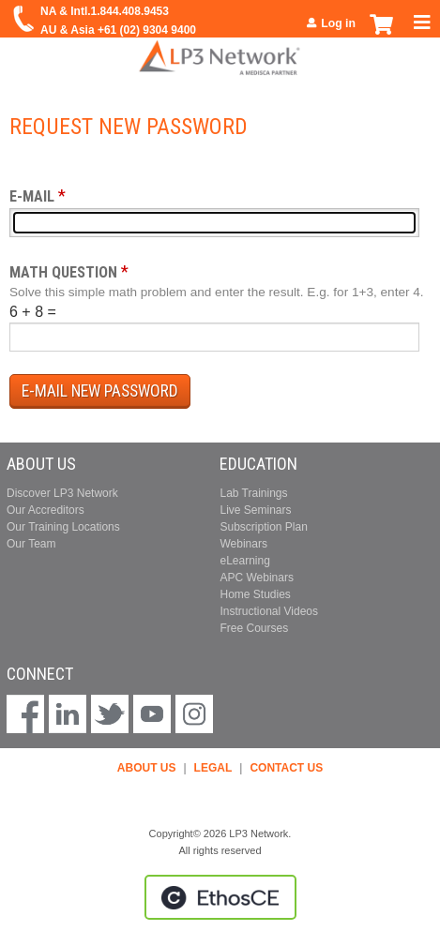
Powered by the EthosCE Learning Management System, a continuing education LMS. (220, 897)
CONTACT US (286, 767)
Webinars (243, 543)
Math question (63, 272)
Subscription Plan (263, 526)
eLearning (244, 560)
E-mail (31, 196)
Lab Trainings (253, 493)
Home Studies (255, 594)
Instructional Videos (269, 611)
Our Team (31, 543)
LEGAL (213, 767)
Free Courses (254, 628)
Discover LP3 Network (62, 493)
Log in (338, 23)
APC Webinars (256, 577)
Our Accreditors (45, 510)
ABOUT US (146, 767)
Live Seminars (255, 510)
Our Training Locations (63, 526)
